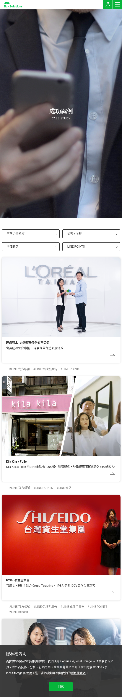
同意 (61, 686)
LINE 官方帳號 (20, 369)
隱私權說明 (78, 673)
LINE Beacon (19, 612)
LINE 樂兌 (64, 488)
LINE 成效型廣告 (73, 606)
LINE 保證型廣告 (46, 369)
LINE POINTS (71, 369)
